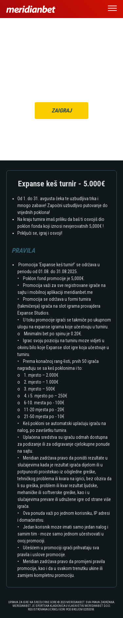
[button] (112, 9)
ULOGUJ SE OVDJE (76, 84)
